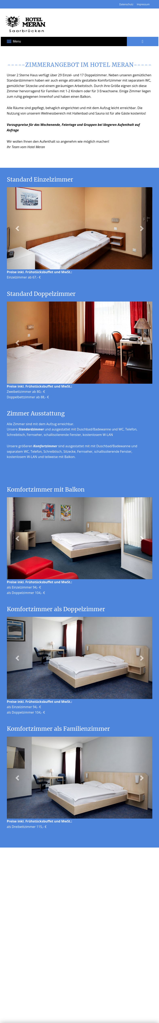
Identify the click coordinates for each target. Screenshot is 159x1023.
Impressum (143, 4)
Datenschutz (126, 4)
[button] (18, 228)
